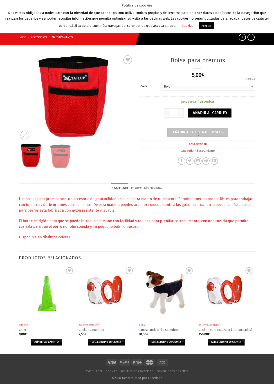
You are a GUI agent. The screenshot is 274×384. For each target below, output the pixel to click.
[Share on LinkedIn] (214, 161)
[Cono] (46, 294)
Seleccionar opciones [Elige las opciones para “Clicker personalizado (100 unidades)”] (226, 341)
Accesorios (39, 37)
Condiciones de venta (172, 371)
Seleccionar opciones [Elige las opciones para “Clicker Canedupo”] (106, 341)
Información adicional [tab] (147, 188)
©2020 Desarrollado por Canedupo (137, 378)
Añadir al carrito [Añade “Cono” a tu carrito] (46, 341)
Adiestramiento (62, 37)
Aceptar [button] (206, 25)
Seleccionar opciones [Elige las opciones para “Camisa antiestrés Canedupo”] (166, 341)
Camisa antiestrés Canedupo (159, 330)
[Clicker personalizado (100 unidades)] (226, 294)
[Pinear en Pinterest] (206, 161)
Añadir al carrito (210, 113)
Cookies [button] (187, 26)
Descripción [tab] (119, 188)
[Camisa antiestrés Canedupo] (166, 294)
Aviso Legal (94, 371)
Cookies (111, 371)
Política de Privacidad (137, 371)
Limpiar (250, 79)
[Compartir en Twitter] (189, 161)
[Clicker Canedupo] (106, 294)
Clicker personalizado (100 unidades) (225, 330)
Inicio (22, 37)
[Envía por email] (198, 161)
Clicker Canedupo (91, 330)
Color (143, 86)
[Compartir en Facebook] (181, 161)
